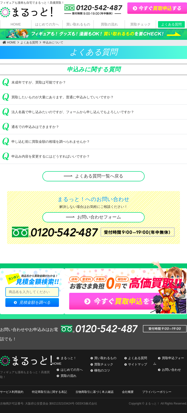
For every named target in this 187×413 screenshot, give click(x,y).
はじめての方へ (47, 24)
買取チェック (140, 24)
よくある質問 (171, 24)
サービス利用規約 (11, 392)
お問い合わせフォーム (99, 217)
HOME (16, 24)
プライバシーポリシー (156, 392)
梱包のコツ (102, 370)
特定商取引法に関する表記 (49, 392)
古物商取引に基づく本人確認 (94, 392)
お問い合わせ (171, 369)
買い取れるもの (78, 24)
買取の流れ (109, 24)
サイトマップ (137, 364)
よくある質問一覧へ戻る (99, 176)
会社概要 (128, 392)
